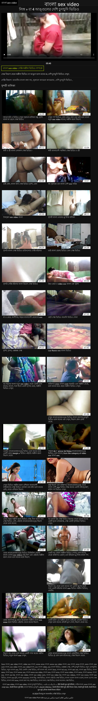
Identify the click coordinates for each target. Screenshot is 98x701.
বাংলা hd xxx (62, 670)
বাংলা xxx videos (68, 675)
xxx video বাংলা (16, 667)
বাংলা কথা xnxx (12, 680)
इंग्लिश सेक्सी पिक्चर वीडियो (51, 690)
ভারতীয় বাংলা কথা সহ (22, 80)
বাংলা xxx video (22, 675)
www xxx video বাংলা (58, 664)
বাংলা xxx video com (37, 675)
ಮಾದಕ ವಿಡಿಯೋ (45, 687)
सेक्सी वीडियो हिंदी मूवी (59, 687)
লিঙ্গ (22, 9)
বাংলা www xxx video (34, 672)
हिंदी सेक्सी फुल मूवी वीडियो (66, 684)
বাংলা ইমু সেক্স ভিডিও (37, 678)
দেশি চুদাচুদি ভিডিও (64, 80)
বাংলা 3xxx (52, 670)
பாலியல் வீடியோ (50, 684)
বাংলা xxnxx (87, 672)
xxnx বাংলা (89, 664)
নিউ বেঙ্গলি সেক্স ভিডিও (27, 670)
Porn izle (40, 698)
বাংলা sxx (9, 672)
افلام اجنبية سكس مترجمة (53, 698)
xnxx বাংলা (80, 664)
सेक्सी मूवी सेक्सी (83, 687)
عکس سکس (68, 698)
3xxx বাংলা (5, 664)
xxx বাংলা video (41, 667)
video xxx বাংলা (29, 664)
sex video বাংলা (16, 664)
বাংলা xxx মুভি (12, 678)
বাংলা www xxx (19, 672)
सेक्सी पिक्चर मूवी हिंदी (16, 687)
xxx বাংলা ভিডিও (54, 667)
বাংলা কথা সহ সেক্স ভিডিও (28, 680)
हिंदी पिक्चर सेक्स (72, 687)
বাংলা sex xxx (73, 670)
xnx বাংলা (71, 664)
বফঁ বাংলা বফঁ (42, 670)
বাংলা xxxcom (23, 678)
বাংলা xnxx (55, 672)
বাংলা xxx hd (10, 675)
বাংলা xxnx (78, 672)
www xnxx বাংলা (42, 664)
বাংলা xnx (47, 672)
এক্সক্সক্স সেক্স (65, 667)
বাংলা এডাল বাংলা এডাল (74, 678)
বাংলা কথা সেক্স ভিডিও (47, 680)
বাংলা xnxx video (66, 672)
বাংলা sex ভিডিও (85, 670)
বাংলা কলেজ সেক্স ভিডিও (65, 680)
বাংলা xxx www (82, 675)
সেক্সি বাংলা (79, 684)
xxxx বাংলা (88, 684)
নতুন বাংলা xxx (12, 670)
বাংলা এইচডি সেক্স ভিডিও (55, 678)
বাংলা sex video (8, 684)
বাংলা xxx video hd (53, 675)
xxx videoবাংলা (28, 667)
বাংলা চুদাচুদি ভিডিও (35, 684)
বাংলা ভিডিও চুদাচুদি (31, 687)
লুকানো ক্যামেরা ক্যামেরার (44, 80)
